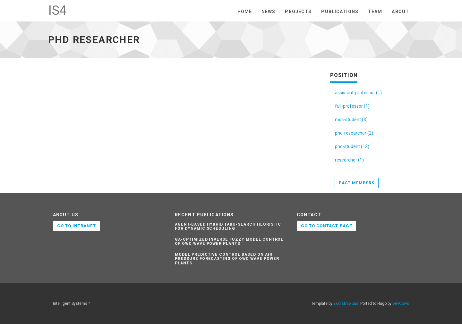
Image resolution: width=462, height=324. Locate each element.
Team (375, 11)
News (268, 11)
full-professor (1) (352, 106)
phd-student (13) (352, 146)
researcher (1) (349, 159)
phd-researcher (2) (354, 133)
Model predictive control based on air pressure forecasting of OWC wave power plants (227, 258)
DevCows (400, 303)
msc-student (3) (351, 119)
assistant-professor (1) (358, 92)
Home (244, 11)
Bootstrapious (345, 303)
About (400, 11)
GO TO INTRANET (76, 225)
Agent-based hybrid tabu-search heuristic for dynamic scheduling (228, 226)
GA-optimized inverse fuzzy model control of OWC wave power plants (229, 241)
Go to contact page (326, 225)
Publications (339, 11)
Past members (356, 182)
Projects (298, 11)
